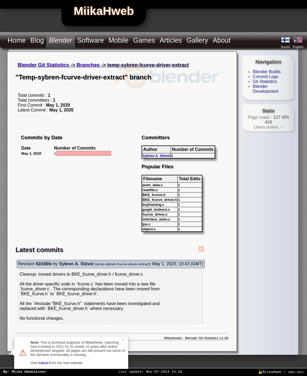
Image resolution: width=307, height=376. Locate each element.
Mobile (119, 40)
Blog (37, 40)
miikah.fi (44, 363)
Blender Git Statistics (43, 65)
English (298, 47)
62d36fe (44, 264)
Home (17, 40)
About (221, 40)
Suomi (285, 47)
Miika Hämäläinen (29, 371)
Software (90, 40)
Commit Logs (265, 76)
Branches (88, 65)
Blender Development (265, 89)
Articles (171, 40)
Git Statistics (265, 81)
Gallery (197, 40)
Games (144, 40)
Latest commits (39, 249)
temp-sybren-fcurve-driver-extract (122, 264)
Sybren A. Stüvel (156, 156)
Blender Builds (267, 71)
